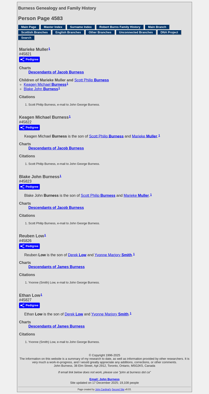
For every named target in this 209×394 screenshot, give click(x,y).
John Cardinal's (103, 389)
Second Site (118, 389)
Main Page (28, 27)
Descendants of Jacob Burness (56, 72)
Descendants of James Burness (56, 267)
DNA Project (169, 32)
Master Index (53, 27)
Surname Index (81, 27)
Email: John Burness (104, 379)
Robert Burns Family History (119, 27)
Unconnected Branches (136, 32)
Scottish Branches (34, 32)
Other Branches (100, 32)
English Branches (68, 32)
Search (26, 37)
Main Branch (157, 27)
